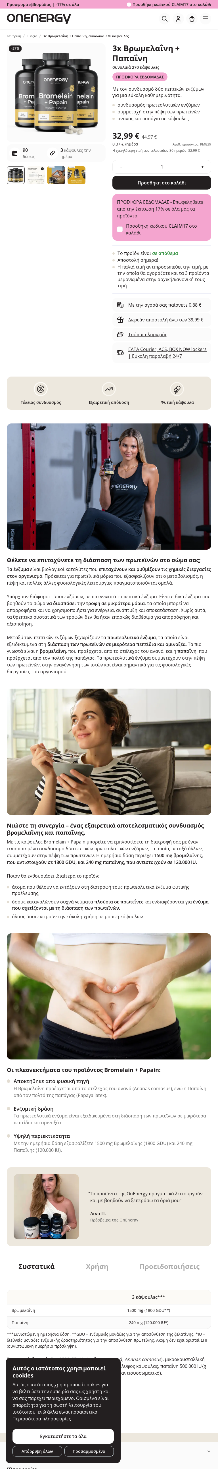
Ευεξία (32, 36)
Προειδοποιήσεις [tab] (170, 1266)
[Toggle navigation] (205, 18)
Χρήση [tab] (97, 1266)
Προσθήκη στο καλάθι (162, 183)
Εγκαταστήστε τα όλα (63, 1436)
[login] (178, 18)
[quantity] (161, 166)
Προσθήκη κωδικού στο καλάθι (172, 4)
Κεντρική (14, 36)
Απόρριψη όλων (37, 1451)
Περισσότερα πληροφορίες (41, 1419)
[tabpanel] (109, 1346)
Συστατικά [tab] (36, 1266)
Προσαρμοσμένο (89, 1451)
